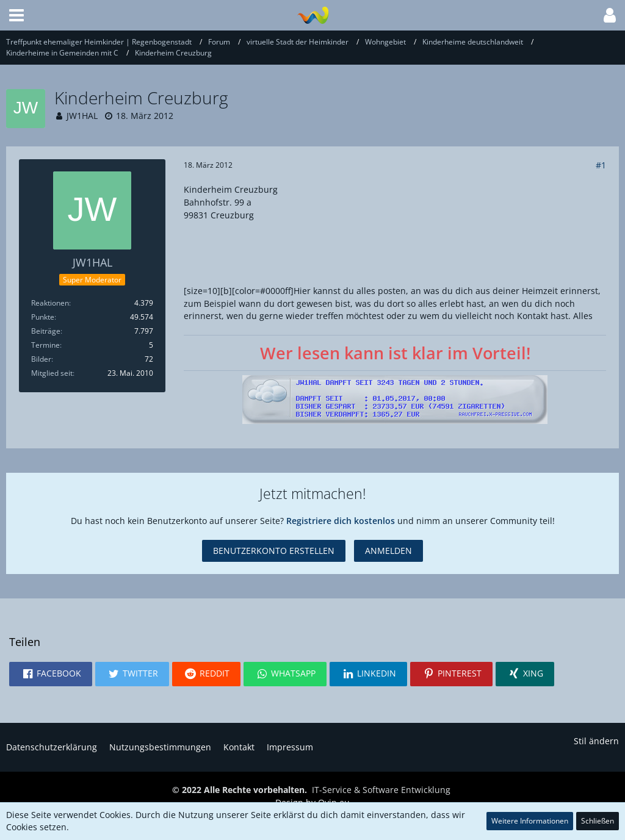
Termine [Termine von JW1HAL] (45, 345)
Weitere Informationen (529, 821)
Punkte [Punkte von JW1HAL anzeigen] (42, 317)
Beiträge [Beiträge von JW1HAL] (45, 331)
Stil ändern (596, 741)
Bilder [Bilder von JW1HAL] (41, 359)
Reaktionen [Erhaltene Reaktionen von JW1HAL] (50, 303)
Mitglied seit (52, 373)
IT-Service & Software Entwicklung (381, 789)
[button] (16, 15)
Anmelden (388, 550)
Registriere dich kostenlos (340, 520)
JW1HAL (82, 115)
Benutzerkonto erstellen (273, 550)
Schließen (597, 821)
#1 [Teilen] (601, 165)
